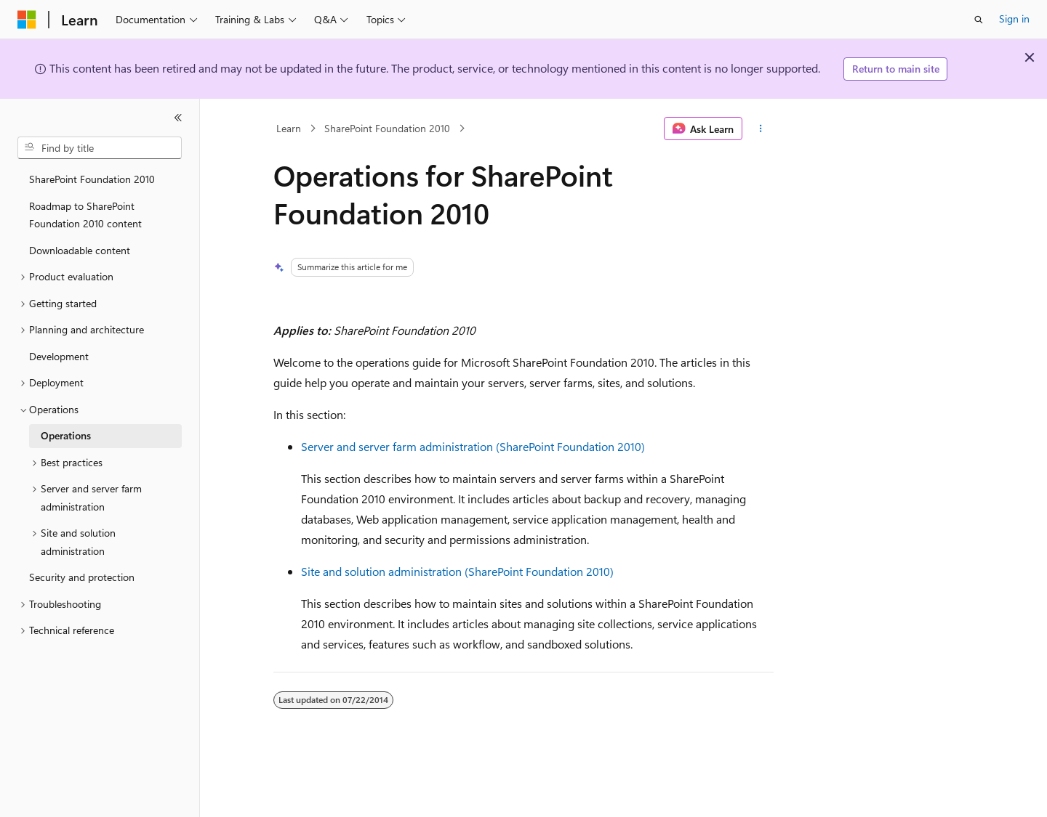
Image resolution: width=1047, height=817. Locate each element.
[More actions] (761, 128)
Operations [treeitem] (66, 435)
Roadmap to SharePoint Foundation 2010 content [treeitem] (85, 215)
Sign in (1014, 18)
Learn (288, 128)
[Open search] (978, 20)
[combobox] (99, 148)
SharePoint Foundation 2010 (387, 128)
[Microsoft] (26, 19)
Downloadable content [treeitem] (79, 250)
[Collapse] (178, 118)
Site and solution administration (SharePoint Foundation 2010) (457, 571)
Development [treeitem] (59, 356)
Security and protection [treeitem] (82, 577)
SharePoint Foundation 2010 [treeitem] (92, 179)
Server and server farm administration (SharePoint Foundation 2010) (473, 446)
